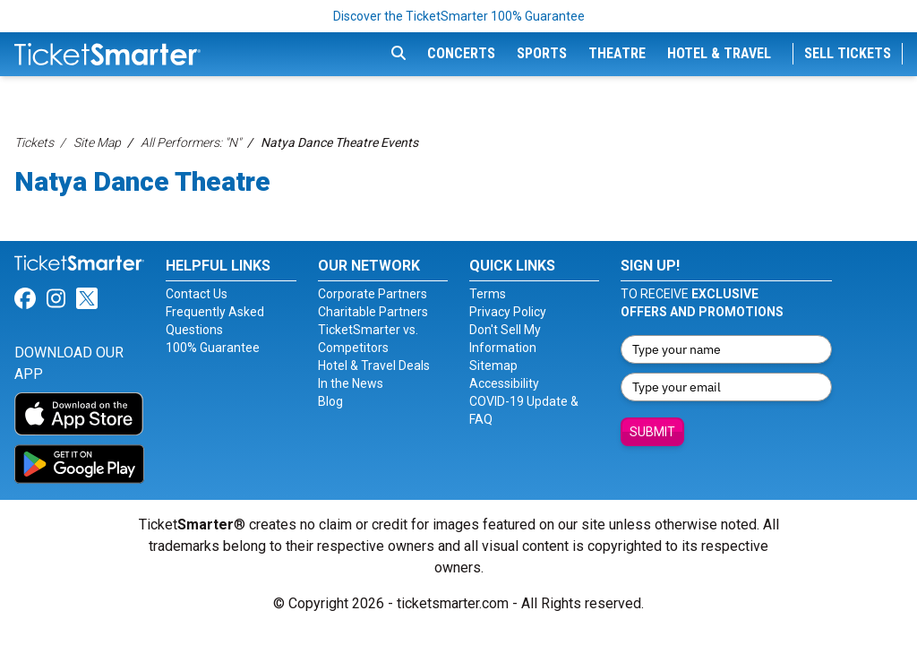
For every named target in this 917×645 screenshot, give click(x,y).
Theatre (617, 53)
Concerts (461, 53)
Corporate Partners (372, 294)
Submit (652, 432)
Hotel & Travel (719, 53)
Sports (542, 53)
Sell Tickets (847, 53)
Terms (487, 294)
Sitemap (493, 365)
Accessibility (504, 383)
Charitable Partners (373, 312)
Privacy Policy (507, 312)
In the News (350, 383)
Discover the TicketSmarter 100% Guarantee (459, 16)
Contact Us (196, 294)
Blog (330, 401)
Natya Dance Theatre (142, 181)
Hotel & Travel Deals (374, 365)
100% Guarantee (213, 347)
